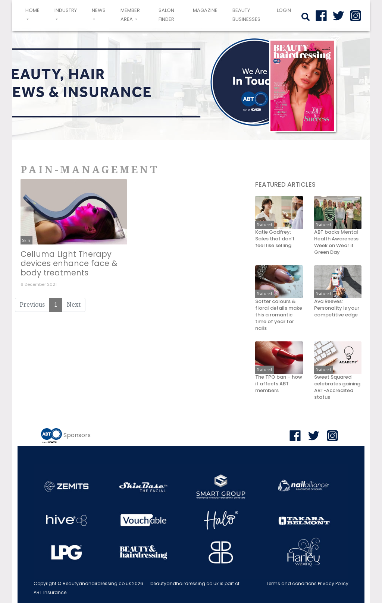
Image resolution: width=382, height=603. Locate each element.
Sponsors (77, 435)
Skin (26, 240)
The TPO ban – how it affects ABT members (278, 384)
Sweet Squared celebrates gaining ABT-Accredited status (337, 387)
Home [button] (34, 14)
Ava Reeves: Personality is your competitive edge (336, 308)
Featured (264, 224)
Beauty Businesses (246, 15)
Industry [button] (65, 10)
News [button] (99, 10)
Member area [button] (130, 15)
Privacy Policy (333, 583)
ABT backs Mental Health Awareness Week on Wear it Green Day (336, 242)
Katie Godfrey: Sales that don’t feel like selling (275, 239)
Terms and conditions (291, 583)
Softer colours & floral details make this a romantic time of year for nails (278, 315)
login (284, 10)
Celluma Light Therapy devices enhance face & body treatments (69, 263)
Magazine (205, 10)
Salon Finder (166, 15)
